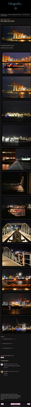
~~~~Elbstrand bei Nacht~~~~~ (7, 343)
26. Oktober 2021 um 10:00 (13, 371)
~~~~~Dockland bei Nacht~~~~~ (7, 348)
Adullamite (6, 371)
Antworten (6, 367)
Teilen (2, 357)
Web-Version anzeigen (15, 406)
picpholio (5, 363)
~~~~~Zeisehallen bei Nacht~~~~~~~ (8, 339)
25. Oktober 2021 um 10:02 (13, 363)
